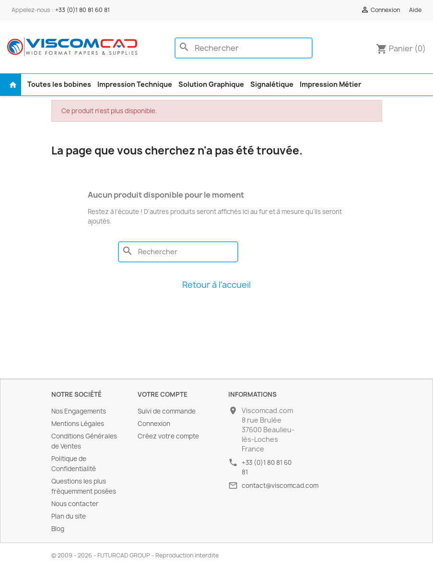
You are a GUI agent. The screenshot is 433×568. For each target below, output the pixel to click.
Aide (415, 10)
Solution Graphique (211, 84)
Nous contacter (75, 503)
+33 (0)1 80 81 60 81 (82, 10)
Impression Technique (134, 84)
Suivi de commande (167, 411)
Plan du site (68, 516)
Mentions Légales (77, 423)
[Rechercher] (244, 48)
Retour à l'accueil (216, 285)
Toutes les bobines (59, 84)
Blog (57, 528)
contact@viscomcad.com (280, 485)
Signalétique (271, 84)
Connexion (154, 423)
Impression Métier (330, 84)
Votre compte (162, 394)
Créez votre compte (168, 436)
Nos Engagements (78, 411)
